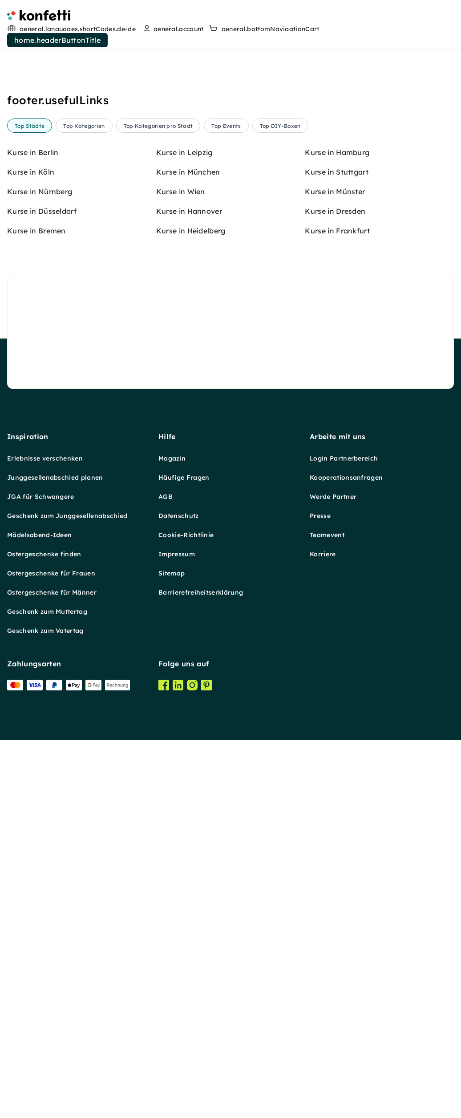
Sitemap (171, 573)
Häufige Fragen (183, 477)
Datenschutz (178, 516)
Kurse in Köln (30, 171)
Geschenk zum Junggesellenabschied (67, 516)
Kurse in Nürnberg (39, 191)
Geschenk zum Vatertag (45, 631)
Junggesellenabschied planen (55, 477)
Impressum (176, 554)
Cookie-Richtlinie (186, 535)
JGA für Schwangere (40, 497)
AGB (165, 497)
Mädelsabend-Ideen (39, 535)
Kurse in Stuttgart (336, 171)
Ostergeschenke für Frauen (51, 573)
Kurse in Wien (180, 191)
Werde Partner (333, 497)
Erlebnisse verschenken (45, 458)
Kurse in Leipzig (184, 152)
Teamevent (327, 535)
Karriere (323, 554)
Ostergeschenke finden (44, 554)
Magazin (172, 458)
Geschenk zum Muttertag (47, 612)
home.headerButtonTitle (57, 40)
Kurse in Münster (335, 191)
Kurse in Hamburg (337, 152)
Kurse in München (188, 171)
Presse (320, 516)
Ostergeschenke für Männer (52, 592)
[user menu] (172, 29)
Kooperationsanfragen (346, 477)
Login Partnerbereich (344, 458)
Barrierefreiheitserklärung (200, 592)
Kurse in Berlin (33, 152)
